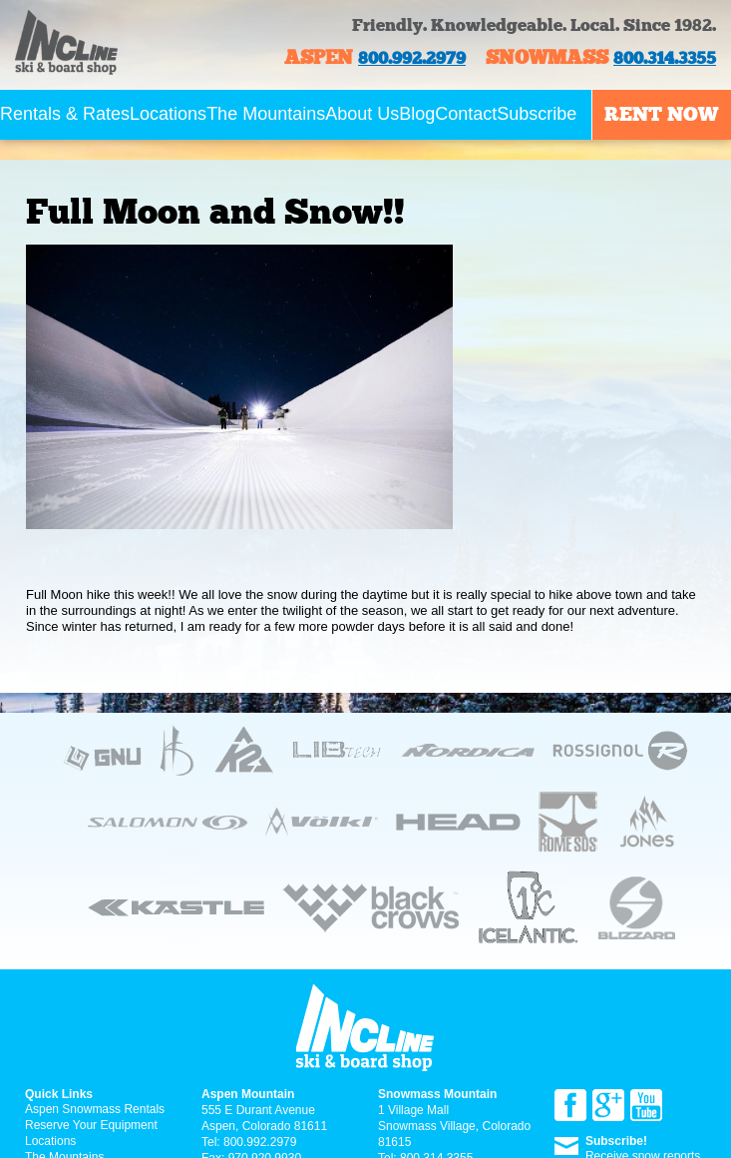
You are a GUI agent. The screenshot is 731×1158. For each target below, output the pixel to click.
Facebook (570, 1105)
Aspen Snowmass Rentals (95, 1109)
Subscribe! (616, 1141)
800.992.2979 (412, 58)
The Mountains (265, 114)
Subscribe (536, 114)
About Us (362, 114)
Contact (466, 114)
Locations (168, 114)
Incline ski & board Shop (66, 57)
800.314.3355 (664, 58)
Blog (417, 114)
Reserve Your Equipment (91, 1125)
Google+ (608, 1105)
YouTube (646, 1105)
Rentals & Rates (65, 114)
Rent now (661, 114)
